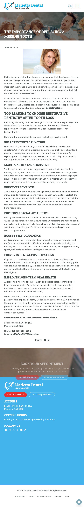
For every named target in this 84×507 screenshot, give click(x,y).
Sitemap (58, 496)
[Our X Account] (13, 430)
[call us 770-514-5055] (21, 331)
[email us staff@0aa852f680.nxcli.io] (24, 334)
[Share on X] (48, 340)
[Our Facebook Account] (5, 430)
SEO (67, 496)
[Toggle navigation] (77, 6)
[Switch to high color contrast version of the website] (70, 6)
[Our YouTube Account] (21, 430)
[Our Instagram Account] (9, 430)
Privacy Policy (44, 496)
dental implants (54, 108)
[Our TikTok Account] (25, 430)
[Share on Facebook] (44, 340)
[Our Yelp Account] (17, 430)
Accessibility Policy (24, 496)
